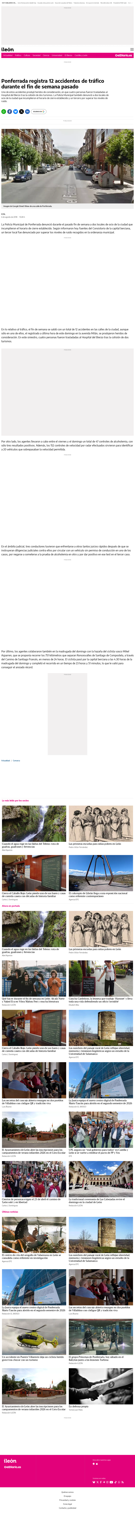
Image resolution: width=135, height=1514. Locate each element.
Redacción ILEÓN (9, 1005)
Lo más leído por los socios (15, 800)
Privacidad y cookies (67, 1500)
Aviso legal (67, 1504)
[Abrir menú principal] (132, 49)
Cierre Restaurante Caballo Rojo (27, 3)
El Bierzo (68, 55)
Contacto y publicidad (67, 1508)
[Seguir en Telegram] (104, 1482)
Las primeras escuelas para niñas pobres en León (95, 844)
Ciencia (46, 55)
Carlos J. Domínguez (10, 899)
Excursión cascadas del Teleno (63, 3)
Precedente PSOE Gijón (120, 3)
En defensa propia (78, 1406)
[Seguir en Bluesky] (94, 1482)
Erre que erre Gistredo (92, 3)
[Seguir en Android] (94, 1464)
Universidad (57, 55)
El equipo (67, 1496)
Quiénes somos (67, 1492)
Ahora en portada (11, 906)
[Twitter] (21, 111)
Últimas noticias (10, 1211)
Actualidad (7, 55)
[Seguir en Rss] (123, 1482)
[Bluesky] (15, 111)
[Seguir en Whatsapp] (119, 1482)
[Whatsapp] (3, 111)
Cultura (27, 55)
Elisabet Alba (74, 1005)
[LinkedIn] (27, 111)
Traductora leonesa (79, 3)
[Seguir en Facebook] (101, 1482)
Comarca (16, 760)
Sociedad (36, 55)
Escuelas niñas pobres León (46, 3)
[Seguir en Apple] (97, 1464)
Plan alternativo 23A (106, 3)
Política (18, 55)
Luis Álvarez (6, 1107)
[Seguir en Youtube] (111, 1482)
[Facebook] (9, 111)
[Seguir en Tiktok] (115, 1482)
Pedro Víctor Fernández (78, 847)
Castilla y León (81, 55)
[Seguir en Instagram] (107, 1482)
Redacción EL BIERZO (77, 1107)
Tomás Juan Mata (76, 1410)
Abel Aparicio (7, 850)
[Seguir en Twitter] (97, 1482)
